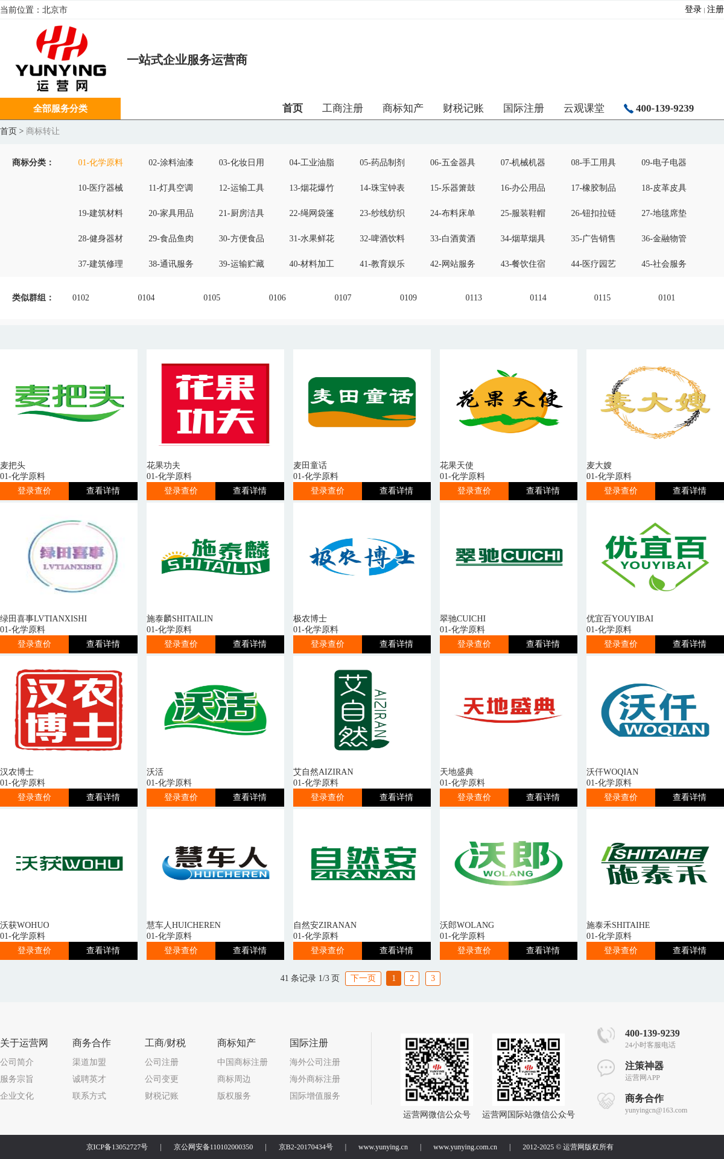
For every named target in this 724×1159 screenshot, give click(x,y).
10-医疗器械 (100, 187)
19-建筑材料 (100, 213)
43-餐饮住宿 (523, 263)
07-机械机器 (523, 162)
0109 (408, 297)
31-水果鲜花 (312, 238)
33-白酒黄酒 (452, 238)
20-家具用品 (171, 213)
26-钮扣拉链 (593, 213)
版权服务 (234, 1095)
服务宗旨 (17, 1079)
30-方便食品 (241, 238)
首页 (8, 131)
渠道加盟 (89, 1062)
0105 (211, 297)
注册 (715, 9)
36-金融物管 (664, 238)
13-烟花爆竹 (312, 187)
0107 (342, 297)
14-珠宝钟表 (382, 187)
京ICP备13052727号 (117, 1147)
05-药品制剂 (382, 162)
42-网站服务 (452, 263)
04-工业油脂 (312, 162)
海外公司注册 (315, 1062)
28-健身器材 (100, 238)
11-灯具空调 (170, 187)
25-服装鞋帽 (523, 213)
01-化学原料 (100, 162)
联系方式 (89, 1095)
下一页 (363, 978)
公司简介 (17, 1062)
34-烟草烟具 (523, 238)
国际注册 (523, 108)
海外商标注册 (315, 1079)
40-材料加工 (312, 263)
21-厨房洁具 (241, 213)
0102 (80, 297)
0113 (474, 297)
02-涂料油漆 (171, 162)
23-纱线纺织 (382, 213)
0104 (146, 297)
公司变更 (162, 1079)
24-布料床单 (452, 213)
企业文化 (17, 1095)
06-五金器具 (452, 162)
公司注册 (162, 1062)
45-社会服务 (664, 263)
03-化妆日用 (241, 162)
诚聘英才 (89, 1079)
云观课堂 (584, 108)
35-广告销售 (593, 238)
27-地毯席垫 (664, 213)
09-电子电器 (664, 162)
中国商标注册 (242, 1062)
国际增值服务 (315, 1095)
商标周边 (234, 1079)
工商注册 (342, 108)
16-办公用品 (523, 187)
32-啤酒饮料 (382, 238)
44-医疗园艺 (593, 263)
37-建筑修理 (100, 263)
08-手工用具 (593, 162)
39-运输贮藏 (241, 263)
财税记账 (463, 108)
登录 (693, 9)
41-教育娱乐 (382, 263)
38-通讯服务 (171, 263)
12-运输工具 (241, 187)
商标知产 (403, 108)
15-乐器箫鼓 (452, 187)
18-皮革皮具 (664, 187)
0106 (277, 297)
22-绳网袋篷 (312, 213)
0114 (538, 297)
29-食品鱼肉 (171, 238)
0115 (602, 297)
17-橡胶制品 (593, 187)
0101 (666, 297)
